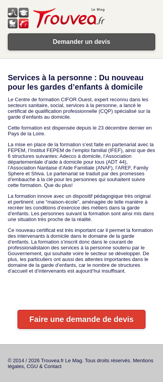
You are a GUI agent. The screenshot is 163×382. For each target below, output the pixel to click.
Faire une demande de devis (82, 319)
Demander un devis (81, 41)
